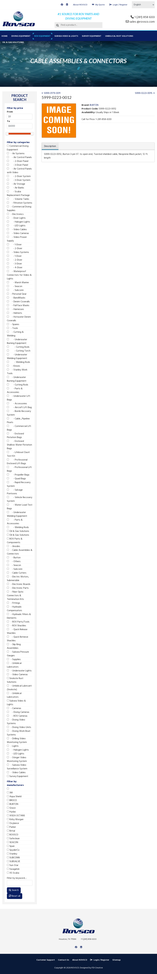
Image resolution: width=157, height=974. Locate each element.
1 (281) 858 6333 (144, 17)
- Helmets (14, 313)
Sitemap (116, 960)
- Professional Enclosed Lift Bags (17, 461)
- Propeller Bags (18, 475)
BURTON (12, 804)
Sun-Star (12, 865)
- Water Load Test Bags (19, 506)
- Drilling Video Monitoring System (17, 740)
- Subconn (15, 290)
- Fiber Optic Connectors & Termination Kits (15, 595)
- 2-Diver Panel (17, 161)
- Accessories (17, 403)
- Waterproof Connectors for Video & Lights (19, 275)
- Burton (14, 558)
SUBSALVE (13, 861)
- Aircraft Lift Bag (19, 407)
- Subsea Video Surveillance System (17, 767)
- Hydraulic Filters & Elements (19, 616)
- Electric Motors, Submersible (18, 578)
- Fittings (13, 603)
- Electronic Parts (18, 588)
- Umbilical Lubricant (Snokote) (19, 687)
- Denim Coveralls (18, 302)
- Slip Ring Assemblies (14, 646)
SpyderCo (13, 850)
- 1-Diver (14, 245)
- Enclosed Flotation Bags (15, 435)
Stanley (12, 854)
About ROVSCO (80, 5)
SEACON (12, 842)
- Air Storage (16, 184)
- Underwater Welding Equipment (17, 356)
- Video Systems (18, 252)
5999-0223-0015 (143, 93)
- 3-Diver (14, 264)
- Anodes (13, 546)
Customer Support (45, 960)
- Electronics (15, 214)
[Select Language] (143, 4)
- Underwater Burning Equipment (17, 341)
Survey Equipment (91, 36)
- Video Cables (17, 229)
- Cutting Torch (18, 351)
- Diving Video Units (19, 727)
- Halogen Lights (18, 222)
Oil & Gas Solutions (13, 42)
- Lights (13, 746)
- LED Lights (16, 226)
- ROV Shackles (16, 626)
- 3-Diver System (18, 180)
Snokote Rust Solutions (15, 680)
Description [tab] (50, 146)
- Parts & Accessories (15, 390)
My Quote (98, 5)
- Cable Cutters (16, 573)
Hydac (11, 812)
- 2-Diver (14, 248)
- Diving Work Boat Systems (18, 733)
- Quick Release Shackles (17, 631)
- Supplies (14, 659)
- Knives (13, 366)
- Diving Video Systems (16, 721)
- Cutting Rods (18, 347)
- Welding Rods (18, 362)
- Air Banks (15, 188)
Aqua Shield (14, 796)
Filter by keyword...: (17, 878)
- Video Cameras (18, 233)
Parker (11, 827)
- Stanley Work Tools (17, 371)
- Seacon (14, 286)
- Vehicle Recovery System (19, 499)
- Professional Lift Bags (19, 469)
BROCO (12, 800)
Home (5, 36)
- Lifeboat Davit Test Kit (18, 454)
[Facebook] (62, 5)
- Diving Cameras (18, 712)
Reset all (14, 896)
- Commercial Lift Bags (19, 428)
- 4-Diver (14, 267)
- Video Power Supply (17, 239)
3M (10, 793)
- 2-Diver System (19, 176)
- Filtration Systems (19, 203)
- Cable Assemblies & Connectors (19, 552)
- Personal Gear (17, 294)
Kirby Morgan (15, 819)
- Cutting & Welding (15, 334)
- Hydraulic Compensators (14, 608)
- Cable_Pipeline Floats (18, 420)
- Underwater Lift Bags (18, 398)
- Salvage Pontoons (15, 491)
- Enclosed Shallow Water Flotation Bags (19, 444)
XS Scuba (13, 873)
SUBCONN (13, 858)
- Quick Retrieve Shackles (17, 639)
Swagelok (13, 869)
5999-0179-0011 (52, 93)
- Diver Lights (16, 218)
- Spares (13, 324)
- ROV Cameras (17, 716)
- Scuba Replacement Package (18, 193)
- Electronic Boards (18, 584)
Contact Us (63, 960)
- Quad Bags (16, 479)
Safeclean (13, 838)
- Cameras (14, 708)
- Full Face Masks (18, 305)
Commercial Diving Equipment (18, 148)
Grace (11, 808)
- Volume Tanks (18, 199)
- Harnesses (15, 309)
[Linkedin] (67, 5)
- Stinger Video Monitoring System (17, 759)
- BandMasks (16, 298)
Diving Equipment (21, 36)
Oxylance (13, 823)
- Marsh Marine (18, 282)
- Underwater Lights (19, 671)
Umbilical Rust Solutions (119, 36)
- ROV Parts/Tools (18, 622)
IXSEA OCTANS (16, 815)
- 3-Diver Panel (17, 165)
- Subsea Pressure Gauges (18, 653)
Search (14, 890)
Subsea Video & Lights (66, 36)
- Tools (12, 328)
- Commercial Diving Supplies (19, 208)
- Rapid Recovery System (19, 484)
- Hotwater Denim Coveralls (19, 318)
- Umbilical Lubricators (14, 665)
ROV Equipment (42, 36)
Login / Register (118, 5)
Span (11, 846)
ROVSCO (12, 835)
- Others (14, 561)
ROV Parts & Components (14, 540)
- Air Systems (16, 153)
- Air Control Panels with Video (19, 170)
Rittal (11, 831)
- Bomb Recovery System (19, 413)
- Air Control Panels (19, 157)
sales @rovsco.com (142, 21)
